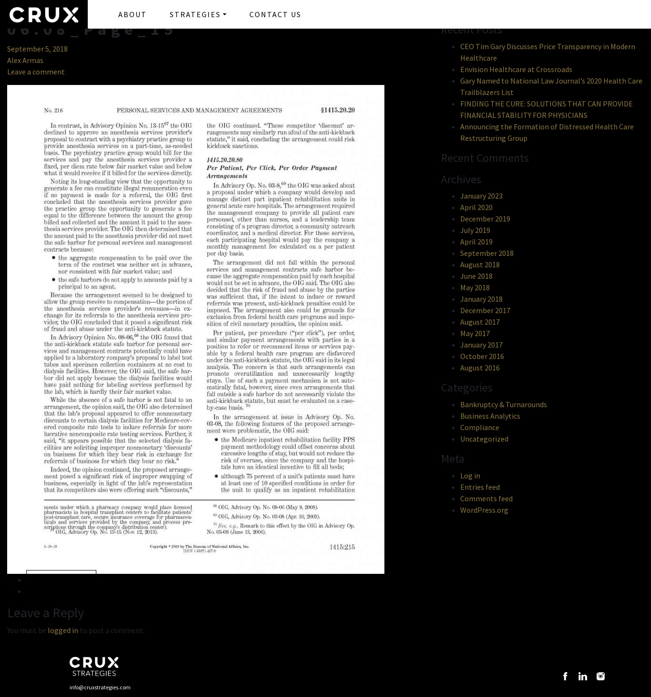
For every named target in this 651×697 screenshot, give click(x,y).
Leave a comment (36, 71)
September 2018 (487, 253)
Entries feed (480, 487)
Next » (49, 591)
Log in (470, 475)
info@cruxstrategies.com (100, 687)
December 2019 (485, 218)
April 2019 (476, 241)
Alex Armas (25, 60)
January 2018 (481, 299)
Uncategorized (484, 439)
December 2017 (485, 310)
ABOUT (132, 14)
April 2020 (476, 207)
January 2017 (481, 344)
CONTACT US (275, 14)
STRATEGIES (195, 14)
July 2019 (475, 230)
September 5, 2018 (37, 48)
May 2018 (475, 287)
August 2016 (480, 367)
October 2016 (482, 356)
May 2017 (475, 333)
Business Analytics (490, 416)
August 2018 (480, 264)
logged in (63, 630)
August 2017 (480, 322)
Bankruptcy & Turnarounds (503, 404)
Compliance (479, 427)
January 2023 (481, 196)
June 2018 (476, 276)
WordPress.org (484, 510)
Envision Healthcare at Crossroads (516, 69)
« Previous (61, 579)
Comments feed (486, 498)
